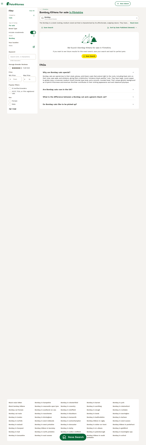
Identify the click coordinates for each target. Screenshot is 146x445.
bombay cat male (15, 413)
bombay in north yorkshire (44, 432)
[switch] (22, 71)
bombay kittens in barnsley (45, 428)
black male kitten (15, 403)
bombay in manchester (43, 413)
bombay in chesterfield (69, 403)
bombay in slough (93, 410)
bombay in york (118, 403)
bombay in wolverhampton (71, 421)
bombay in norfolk (15, 421)
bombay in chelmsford (121, 406)
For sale (14, 59)
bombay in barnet (93, 403)
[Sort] (122, 59)
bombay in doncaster (68, 424)
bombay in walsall (16, 424)
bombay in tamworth (68, 417)
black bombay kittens (17, 406)
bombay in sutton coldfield (71, 432)
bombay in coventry (68, 406)
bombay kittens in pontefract (123, 424)
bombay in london (15, 417)
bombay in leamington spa (123, 432)
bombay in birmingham (43, 417)
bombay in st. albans (94, 428)
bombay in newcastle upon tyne (47, 406)
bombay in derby (67, 428)
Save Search (47, 59)
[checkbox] (10, 85)
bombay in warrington (121, 413)
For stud (14, 64)
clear (32, 75)
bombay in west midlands (44, 421)
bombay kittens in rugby (96, 421)
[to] (29, 159)
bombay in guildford (120, 428)
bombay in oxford (119, 435)
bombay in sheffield (68, 410)
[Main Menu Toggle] (2, 4)
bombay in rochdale (120, 410)
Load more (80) (16, 117)
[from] (15, 159)
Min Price (12, 155)
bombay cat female (16, 410)
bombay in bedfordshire (96, 417)
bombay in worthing (94, 406)
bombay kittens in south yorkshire (96, 436)
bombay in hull (14, 432)
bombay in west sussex (121, 421)
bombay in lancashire (17, 435)
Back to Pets (13, 46)
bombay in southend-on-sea (45, 410)
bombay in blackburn (68, 413)
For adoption (25, 59)
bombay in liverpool (16, 428)
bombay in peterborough (96, 432)
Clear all (31, 42)
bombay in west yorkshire (44, 424)
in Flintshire (76, 43)
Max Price (26, 155)
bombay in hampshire (43, 403)
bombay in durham (120, 417)
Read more (134, 54)
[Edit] (34, 126)
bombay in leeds (93, 413)
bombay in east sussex (43, 435)
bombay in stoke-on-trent (96, 424)
